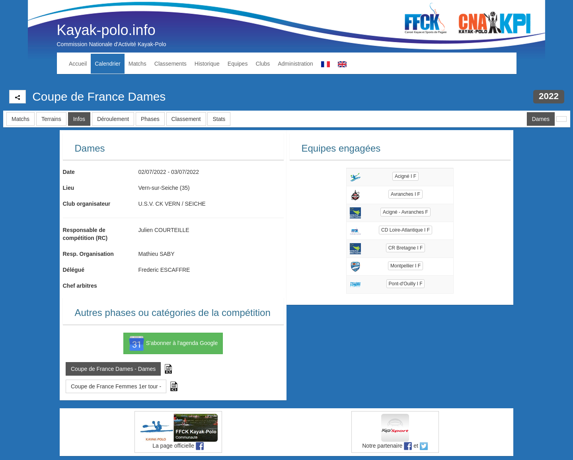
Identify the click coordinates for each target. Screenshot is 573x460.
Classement (186, 119)
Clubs (262, 63)
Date (69, 172)
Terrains (51, 119)
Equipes (238, 63)
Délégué (73, 270)
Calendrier (108, 63)
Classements (170, 63)
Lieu (68, 188)
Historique (207, 63)
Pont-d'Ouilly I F (406, 284)
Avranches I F (405, 194)
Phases (150, 119)
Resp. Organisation (88, 254)
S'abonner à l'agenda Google (173, 343)
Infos (79, 119)
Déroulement (113, 119)
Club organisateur (87, 204)
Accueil (78, 63)
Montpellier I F (405, 266)
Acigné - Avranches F (405, 212)
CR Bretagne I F (405, 248)
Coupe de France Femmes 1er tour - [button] (116, 386)
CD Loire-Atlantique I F (405, 230)
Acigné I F (405, 176)
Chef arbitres (80, 286)
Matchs (137, 63)
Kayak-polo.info (106, 30)
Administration (295, 63)
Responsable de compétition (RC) (85, 234)
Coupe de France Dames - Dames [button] (113, 369)
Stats (218, 119)
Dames (541, 119)
